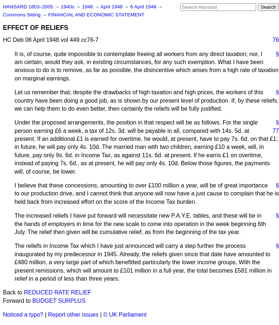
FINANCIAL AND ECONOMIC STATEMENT (96, 14)
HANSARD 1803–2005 (28, 6)
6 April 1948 (144, 6)
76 (275, 40)
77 (275, 131)
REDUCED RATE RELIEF (58, 292)
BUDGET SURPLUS (58, 301)
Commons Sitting (22, 14)
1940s (68, 6)
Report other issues (73, 315)
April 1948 (112, 6)
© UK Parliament (124, 315)
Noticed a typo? (23, 315)
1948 (88, 6)
